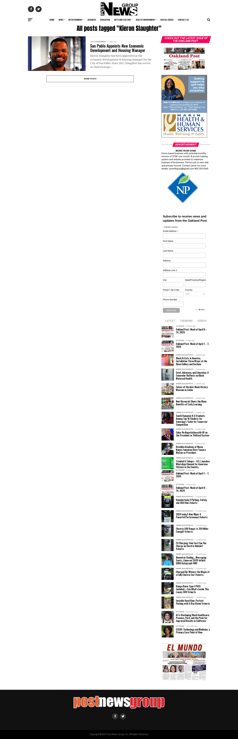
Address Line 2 (170, 270)
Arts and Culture (122, 19)
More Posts (90, 79)
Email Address (170, 231)
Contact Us (183, 19)
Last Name (168, 251)
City (165, 280)
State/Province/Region (195, 280)
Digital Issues (166, 19)
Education (105, 19)
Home (51, 19)
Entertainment (75, 19)
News (61, 19)
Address (167, 260)
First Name (168, 241)
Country (188, 290)
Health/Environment (145, 19)
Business (92, 19)
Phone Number (170, 299)
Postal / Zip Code (171, 290)
